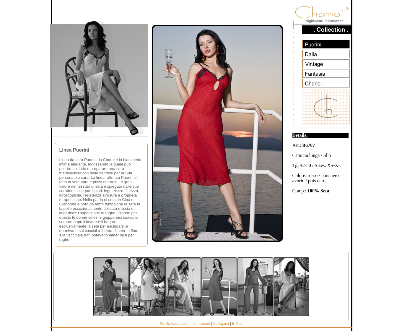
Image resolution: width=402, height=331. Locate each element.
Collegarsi (221, 324)
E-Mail (237, 324)
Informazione (200, 324)
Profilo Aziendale (173, 324)
